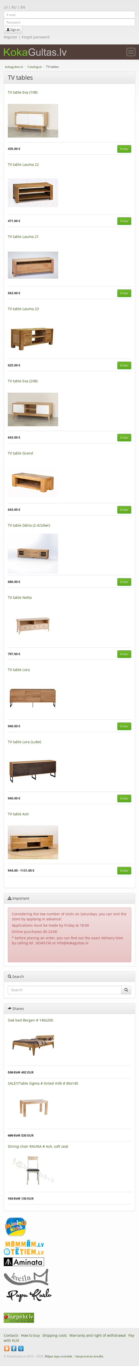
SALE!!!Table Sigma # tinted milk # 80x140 (43, 1083)
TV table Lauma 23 (23, 308)
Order (124, 149)
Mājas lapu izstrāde (58, 1356)
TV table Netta (20, 597)
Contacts (11, 1335)
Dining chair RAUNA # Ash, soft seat (38, 1146)
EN (22, 7)
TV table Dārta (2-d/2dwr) (29, 525)
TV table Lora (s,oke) (24, 741)
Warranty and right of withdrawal (98, 1335)
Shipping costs (54, 1335)
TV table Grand (20, 453)
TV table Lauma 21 (23, 236)
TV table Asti (18, 814)
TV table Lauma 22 (23, 164)
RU (14, 7)
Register (11, 37)
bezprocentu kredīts (89, 1356)
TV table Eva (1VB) (23, 92)
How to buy (30, 1335)
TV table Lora (19, 669)
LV (6, 7)
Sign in (13, 30)
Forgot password (36, 37)
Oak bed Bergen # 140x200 (30, 1020)
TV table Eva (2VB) (23, 381)
